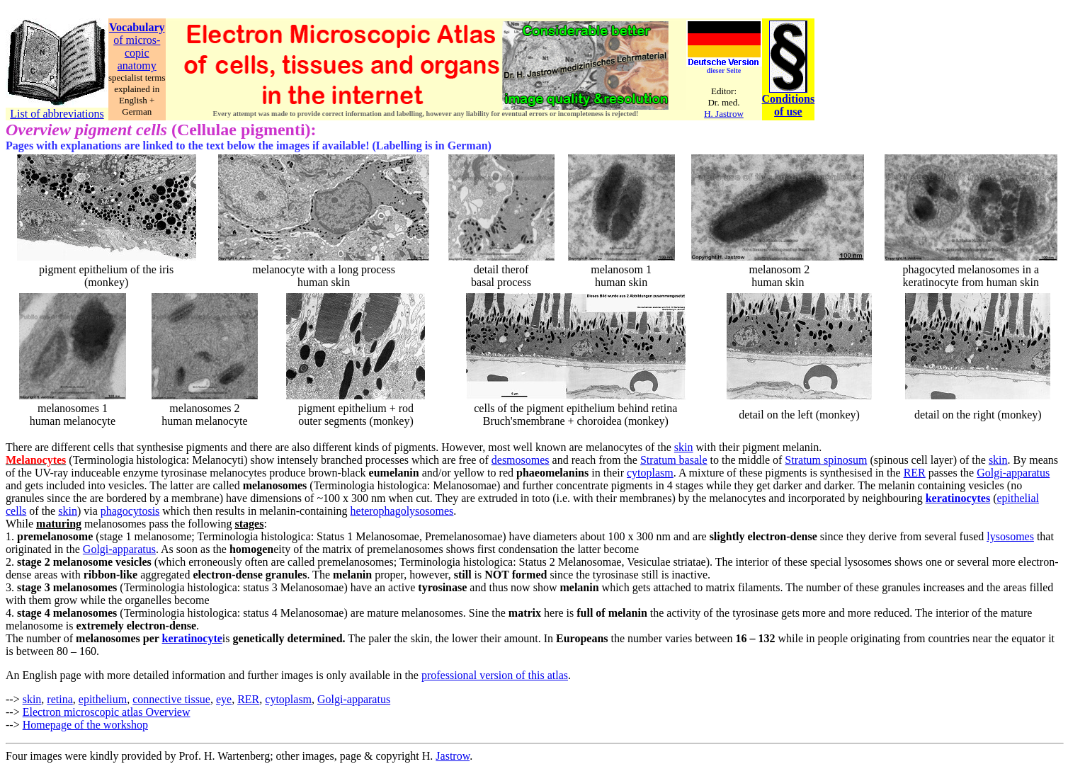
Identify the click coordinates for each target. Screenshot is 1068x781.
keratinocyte (192, 638)
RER (915, 473)
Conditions (788, 99)
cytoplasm (650, 473)
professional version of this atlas (494, 675)
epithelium (103, 699)
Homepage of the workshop (85, 725)
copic (137, 53)
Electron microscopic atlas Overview (107, 712)
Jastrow (453, 756)
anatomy (137, 65)
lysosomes (1010, 536)
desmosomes (521, 460)
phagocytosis (130, 511)
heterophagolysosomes (402, 511)
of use (788, 112)
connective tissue (171, 699)
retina (59, 699)
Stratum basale (674, 460)
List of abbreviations (56, 114)
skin (683, 447)
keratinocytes (958, 498)
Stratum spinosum (826, 460)
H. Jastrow (724, 113)
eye (224, 699)
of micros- (136, 40)
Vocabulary (137, 27)
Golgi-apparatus (1013, 473)
